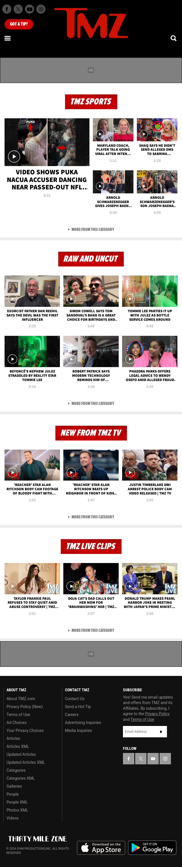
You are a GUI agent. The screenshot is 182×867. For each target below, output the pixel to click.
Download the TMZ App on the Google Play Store (152, 848)
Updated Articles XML (26, 762)
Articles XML (18, 746)
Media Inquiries (78, 730)
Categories (16, 770)
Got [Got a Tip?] (19, 24)
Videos (13, 818)
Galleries (14, 786)
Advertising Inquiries (83, 722)
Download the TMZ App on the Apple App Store (101, 848)
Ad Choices (17, 722)
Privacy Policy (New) (25, 706)
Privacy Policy (157, 713)
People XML (17, 802)
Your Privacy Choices (25, 730)
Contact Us (75, 698)
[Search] (174, 38)
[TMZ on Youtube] (29, 9)
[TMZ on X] (18, 9)
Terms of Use (18, 714)
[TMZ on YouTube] (153, 758)
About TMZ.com (21, 698)
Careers (72, 714)
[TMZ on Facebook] (6, 9)
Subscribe (161, 731)
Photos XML (17, 810)
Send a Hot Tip (78, 706)
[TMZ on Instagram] (40, 9)
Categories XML (21, 778)
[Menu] (8, 38)
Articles (13, 738)
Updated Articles (21, 754)
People (13, 794)
